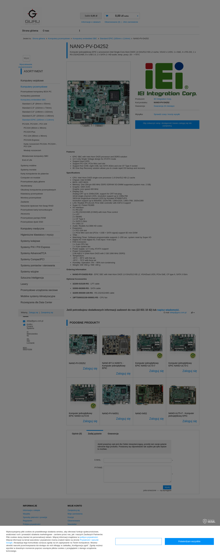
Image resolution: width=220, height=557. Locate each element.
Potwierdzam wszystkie (189, 541)
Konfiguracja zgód (138, 541)
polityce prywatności (89, 537)
